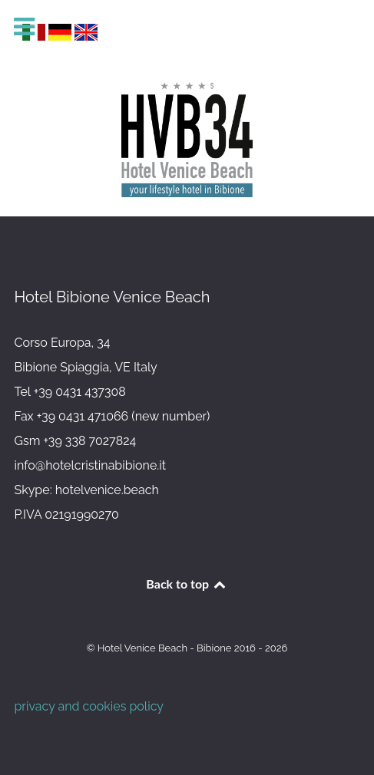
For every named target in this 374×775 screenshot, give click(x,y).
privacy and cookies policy (89, 706)
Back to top (186, 583)
